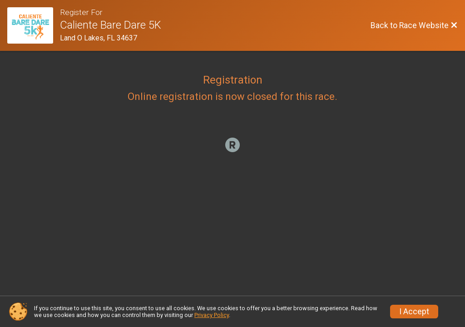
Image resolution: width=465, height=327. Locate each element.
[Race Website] (33, 25)
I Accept (414, 311)
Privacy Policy (211, 315)
